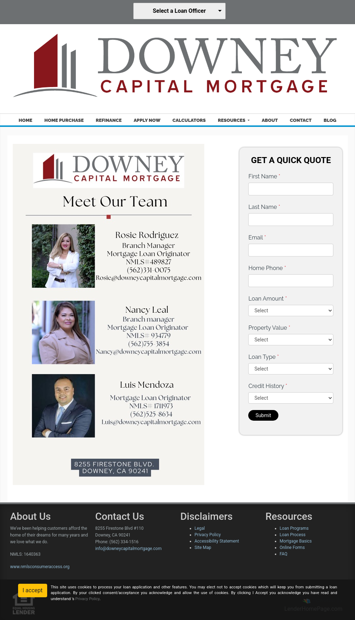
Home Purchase (64, 120)
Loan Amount (267, 298)
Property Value (269, 327)
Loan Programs (294, 528)
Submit (263, 415)
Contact (300, 120)
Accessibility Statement (217, 541)
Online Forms (292, 547)
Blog (329, 120)
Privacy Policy (208, 534)
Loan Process (293, 534)
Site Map (203, 547)
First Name (264, 176)
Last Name (264, 207)
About (270, 120)
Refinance (109, 120)
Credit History (267, 386)
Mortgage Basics (296, 541)
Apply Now (147, 120)
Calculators (189, 120)
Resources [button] (232, 120)
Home (25, 120)
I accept (33, 590)
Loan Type (263, 357)
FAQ (284, 553)
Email (257, 237)
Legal (200, 528)
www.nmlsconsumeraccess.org (40, 566)
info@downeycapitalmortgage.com (128, 548)
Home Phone (267, 268)
